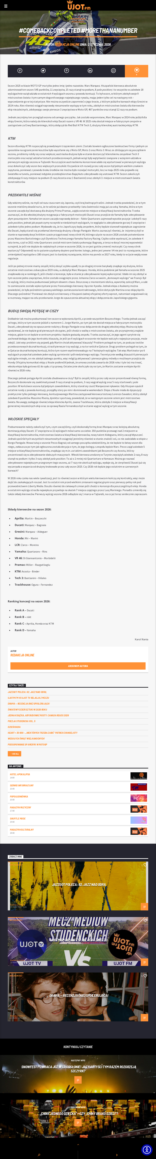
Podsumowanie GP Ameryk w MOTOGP (27, 744)
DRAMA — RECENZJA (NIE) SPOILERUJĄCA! (29, 703)
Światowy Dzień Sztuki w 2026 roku (27, 709)
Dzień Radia (14, 726)
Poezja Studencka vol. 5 (21, 721)
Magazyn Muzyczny (20, 807)
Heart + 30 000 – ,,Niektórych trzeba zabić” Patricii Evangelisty (42, 732)
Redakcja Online (67, 44)
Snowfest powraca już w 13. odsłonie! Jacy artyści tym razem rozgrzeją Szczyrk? (78, 1069)
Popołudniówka (19, 796)
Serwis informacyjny (21, 785)
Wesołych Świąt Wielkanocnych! (26, 738)
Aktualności (78, 21)
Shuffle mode (17, 818)
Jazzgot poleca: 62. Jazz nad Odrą (27, 691)
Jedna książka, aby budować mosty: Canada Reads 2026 (38, 715)
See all (14, 754)
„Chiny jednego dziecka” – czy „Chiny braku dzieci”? (79, 1113)
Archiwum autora (78, 665)
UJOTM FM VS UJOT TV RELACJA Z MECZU (28, 697)
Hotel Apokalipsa (20, 774)
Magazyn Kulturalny (21, 829)
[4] (136, 71)
